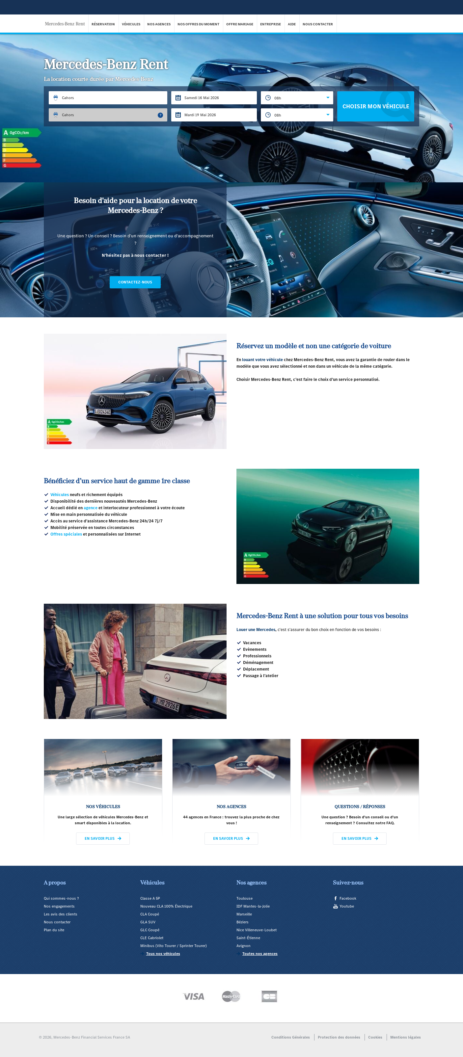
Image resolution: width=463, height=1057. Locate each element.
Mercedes (265, 629)
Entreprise (271, 24)
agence (90, 508)
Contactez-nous (135, 282)
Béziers (242, 922)
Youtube (347, 906)
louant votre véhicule (262, 359)
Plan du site (54, 930)
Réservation (104, 24)
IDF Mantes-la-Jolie (253, 906)
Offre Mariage (240, 24)
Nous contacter (318, 24)
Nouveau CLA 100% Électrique (166, 906)
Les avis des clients (60, 914)
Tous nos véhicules (163, 953)
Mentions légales (405, 1037)
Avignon (243, 945)
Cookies (375, 1037)
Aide (292, 24)
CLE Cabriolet (151, 937)
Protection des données (339, 1037)
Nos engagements (59, 906)
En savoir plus (100, 838)
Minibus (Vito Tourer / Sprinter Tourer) (173, 945)
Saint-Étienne (248, 937)
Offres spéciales (66, 534)
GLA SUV (147, 922)
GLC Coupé (149, 930)
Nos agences (159, 24)
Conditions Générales (290, 1037)
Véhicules (131, 24)
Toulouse (244, 898)
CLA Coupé (149, 914)
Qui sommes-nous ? (61, 898)
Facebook (348, 898)
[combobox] (297, 97)
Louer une (246, 629)
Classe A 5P (150, 898)
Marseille (244, 914)
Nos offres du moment (198, 24)
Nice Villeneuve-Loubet (256, 930)
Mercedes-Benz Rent (67, 19)
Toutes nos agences (260, 953)
